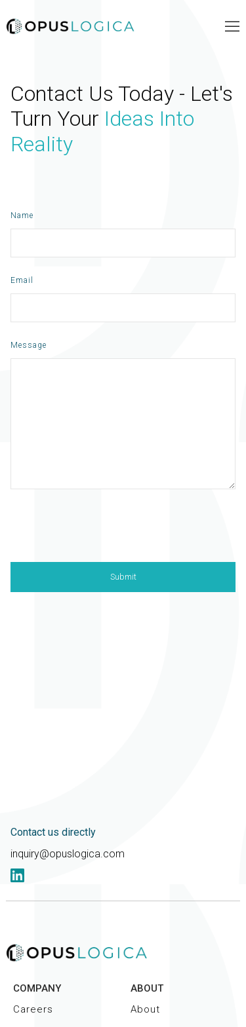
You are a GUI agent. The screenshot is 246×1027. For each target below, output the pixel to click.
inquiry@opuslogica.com (67, 854)
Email (21, 280)
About (145, 1009)
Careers (33, 1009)
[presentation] (110, 531)
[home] (72, 26)
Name (21, 215)
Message (28, 345)
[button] (232, 26)
